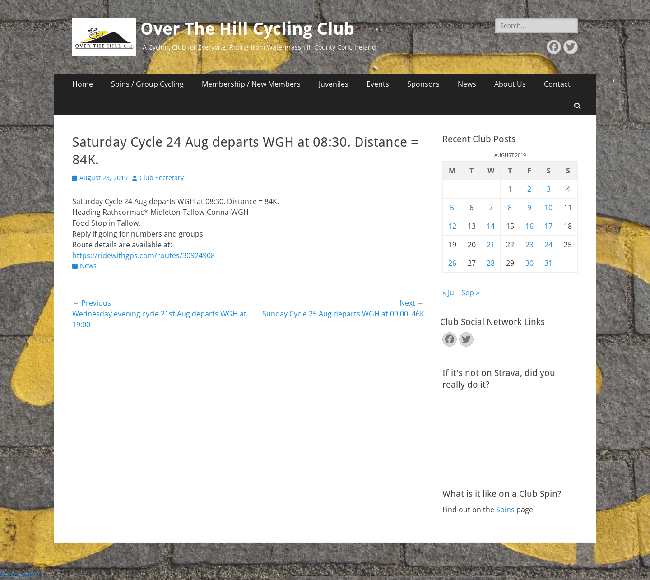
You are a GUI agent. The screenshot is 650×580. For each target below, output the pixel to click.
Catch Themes (445, 556)
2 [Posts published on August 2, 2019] (529, 189)
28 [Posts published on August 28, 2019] (491, 263)
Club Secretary (161, 177)
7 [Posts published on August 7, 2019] (491, 208)
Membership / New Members (251, 84)
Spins (506, 510)
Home (82, 84)
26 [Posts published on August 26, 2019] (452, 263)
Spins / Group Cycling (147, 84)
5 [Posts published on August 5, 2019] (452, 208)
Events (378, 84)
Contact (557, 84)
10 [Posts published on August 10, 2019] (548, 208)
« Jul (449, 292)
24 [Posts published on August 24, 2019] (548, 245)
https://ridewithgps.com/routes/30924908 (143, 255)
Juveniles (333, 84)
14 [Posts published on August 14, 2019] (491, 226)
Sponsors (423, 84)
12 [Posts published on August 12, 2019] (452, 226)
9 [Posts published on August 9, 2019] (529, 208)
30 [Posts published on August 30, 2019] (529, 263)
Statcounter (20, 575)
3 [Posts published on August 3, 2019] (549, 189)
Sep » (470, 292)
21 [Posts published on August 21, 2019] (491, 245)
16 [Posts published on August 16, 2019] (529, 226)
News (467, 84)
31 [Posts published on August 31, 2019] (548, 263)
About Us (510, 84)
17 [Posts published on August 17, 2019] (548, 226)
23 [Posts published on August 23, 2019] (529, 245)
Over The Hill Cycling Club (247, 29)
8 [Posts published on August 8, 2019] (510, 208)
